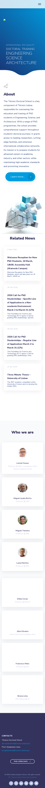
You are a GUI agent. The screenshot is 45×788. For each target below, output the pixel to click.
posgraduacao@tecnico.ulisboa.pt (16, 750)
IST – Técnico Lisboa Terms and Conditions (22, 777)
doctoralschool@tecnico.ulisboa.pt (16, 743)
